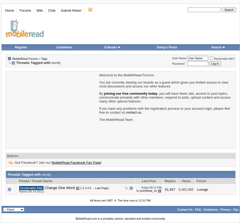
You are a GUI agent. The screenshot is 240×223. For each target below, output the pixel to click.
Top (235, 209)
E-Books (112, 47)
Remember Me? (222, 58)
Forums (25, 10)
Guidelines (64, 47)
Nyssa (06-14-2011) (31, 191)
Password (178, 63)
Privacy (226, 209)
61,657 (170, 189)
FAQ (198, 209)
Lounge (202, 189)
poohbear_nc (148, 190)
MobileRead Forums (25, 58)
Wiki (40, 10)
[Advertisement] (52, 109)
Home (9, 10)
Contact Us (184, 209)
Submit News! (71, 10)
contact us (133, 112)
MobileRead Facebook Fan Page (76, 163)
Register (21, 47)
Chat (51, 10)
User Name (179, 58)
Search (218, 47)
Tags (44, 58)
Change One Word (60, 188)
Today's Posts (166, 47)
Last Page (101, 188)
